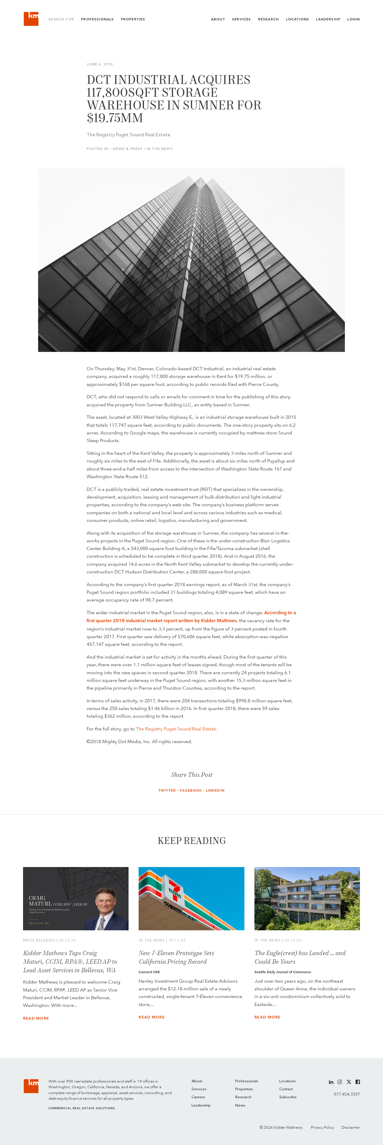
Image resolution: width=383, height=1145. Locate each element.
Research (268, 20)
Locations (297, 20)
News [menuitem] (240, 1105)
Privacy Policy (322, 1127)
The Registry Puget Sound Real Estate (176, 729)
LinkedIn (215, 790)
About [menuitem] (197, 1081)
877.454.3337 (347, 1094)
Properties (133, 20)
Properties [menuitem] (244, 1089)
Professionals (97, 20)
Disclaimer (351, 1127)
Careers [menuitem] (198, 1097)
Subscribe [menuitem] (288, 1097)
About (218, 20)
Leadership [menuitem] (201, 1105)
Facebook (191, 790)
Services (241, 20)
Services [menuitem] (199, 1089)
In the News (160, 149)
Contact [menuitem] (286, 1089)
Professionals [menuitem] (246, 1081)
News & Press (127, 149)
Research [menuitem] (243, 1097)
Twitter (167, 790)
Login (353, 20)
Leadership (328, 20)
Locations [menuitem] (287, 1081)
